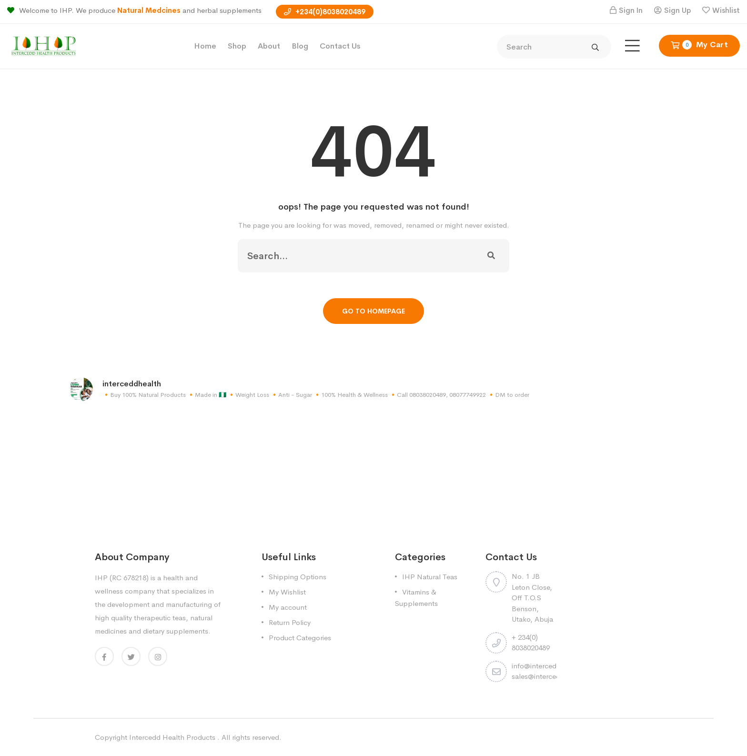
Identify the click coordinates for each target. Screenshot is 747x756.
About (269, 46)
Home (205, 46)
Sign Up (677, 10)
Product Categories (300, 637)
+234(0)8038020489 (324, 11)
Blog (300, 46)
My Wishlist (287, 591)
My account (288, 607)
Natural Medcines (149, 10)
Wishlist (726, 10)
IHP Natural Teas (429, 576)
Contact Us (340, 46)
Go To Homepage (373, 311)
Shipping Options (297, 576)
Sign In (631, 10)
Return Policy (290, 622)
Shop (237, 46)
